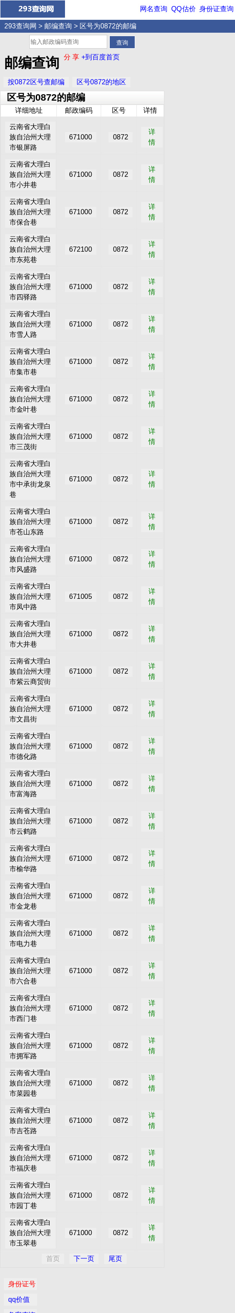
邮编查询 (58, 26)
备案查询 (186, 79)
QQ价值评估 (120, 1284)
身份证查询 (216, 8)
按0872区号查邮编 (36, 82)
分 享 (72, 57)
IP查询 (183, 95)
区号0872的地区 (102, 82)
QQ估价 (183, 8)
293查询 (122, 1301)
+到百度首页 (100, 57)
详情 (151, 137)
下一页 (84, 1258)
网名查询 (153, 8)
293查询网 (20, 26)
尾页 (115, 1258)
